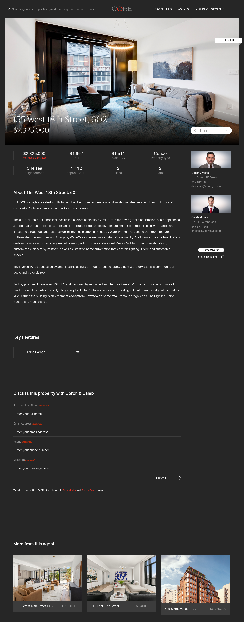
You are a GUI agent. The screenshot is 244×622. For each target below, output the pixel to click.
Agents (183, 9)
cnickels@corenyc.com (206, 231)
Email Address (27, 424)
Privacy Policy (69, 490)
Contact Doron (211, 250)
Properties (163, 9)
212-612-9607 (200, 182)
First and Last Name (31, 405)
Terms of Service (89, 490)
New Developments (210, 9)
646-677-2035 (200, 226)
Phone (22, 442)
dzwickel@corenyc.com (206, 186)
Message (24, 460)
